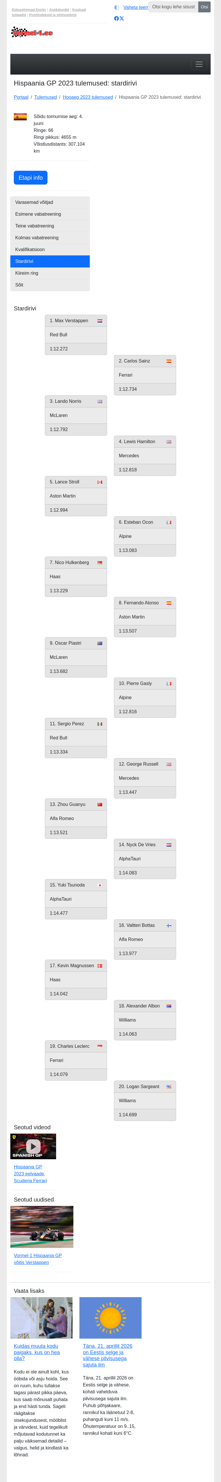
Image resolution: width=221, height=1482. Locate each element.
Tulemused (45, 97)
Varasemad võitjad (34, 202)
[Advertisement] (154, 149)
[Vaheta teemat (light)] (135, 7)
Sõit (19, 284)
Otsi (204, 7)
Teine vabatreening (34, 225)
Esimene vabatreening (38, 214)
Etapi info (33, 177)
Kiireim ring (26, 273)
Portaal (21, 97)
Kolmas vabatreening (36, 237)
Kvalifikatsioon (30, 249)
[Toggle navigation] (199, 64)
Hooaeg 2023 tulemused (88, 97)
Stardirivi (24, 261)
